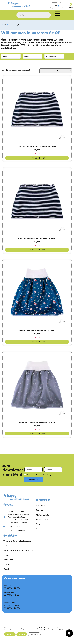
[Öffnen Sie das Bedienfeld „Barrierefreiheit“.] (69, 633)
